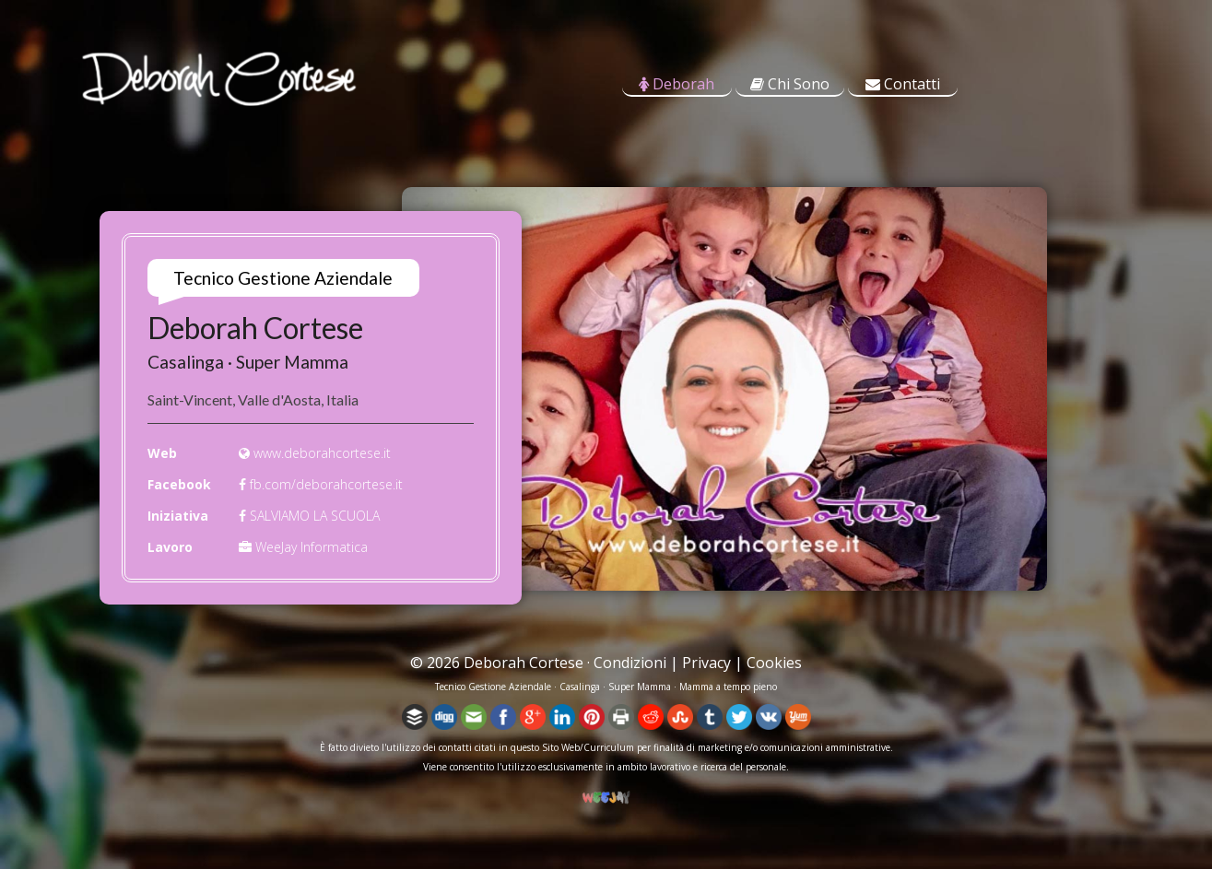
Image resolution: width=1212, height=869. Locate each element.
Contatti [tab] (902, 84)
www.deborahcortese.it (315, 453)
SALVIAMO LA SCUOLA (309, 515)
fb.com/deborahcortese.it (321, 484)
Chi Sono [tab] (790, 84)
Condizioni (630, 662)
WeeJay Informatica (303, 547)
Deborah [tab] (676, 84)
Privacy (706, 662)
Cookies (774, 662)
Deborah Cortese (523, 662)
